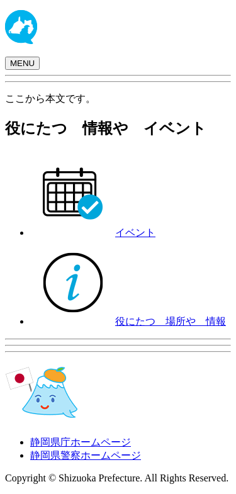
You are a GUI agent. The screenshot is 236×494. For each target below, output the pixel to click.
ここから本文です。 (50, 98)
